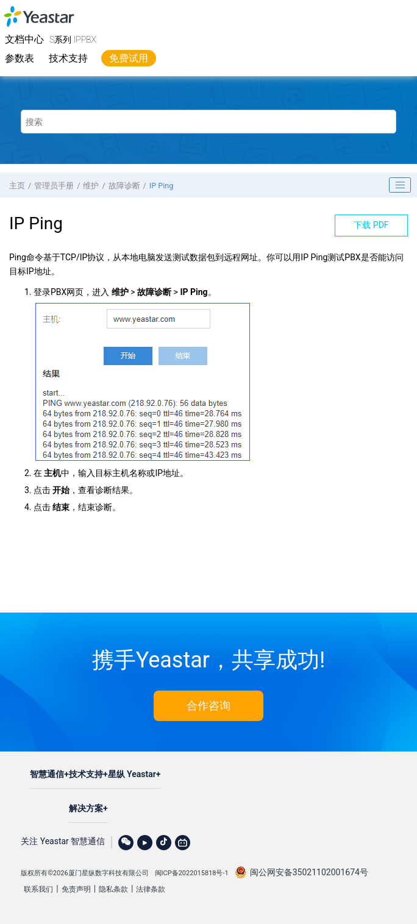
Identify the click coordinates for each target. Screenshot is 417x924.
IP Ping (161, 185)
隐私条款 (113, 889)
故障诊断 (124, 185)
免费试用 (128, 58)
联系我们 (38, 889)
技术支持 (68, 58)
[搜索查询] (208, 121)
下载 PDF (371, 225)
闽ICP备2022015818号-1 (192, 873)
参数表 (19, 58)
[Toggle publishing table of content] (400, 185)
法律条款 (150, 889)
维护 (91, 185)
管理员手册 (54, 185)
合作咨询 (208, 705)
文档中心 (24, 39)
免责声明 (76, 889)
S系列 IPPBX (72, 39)
